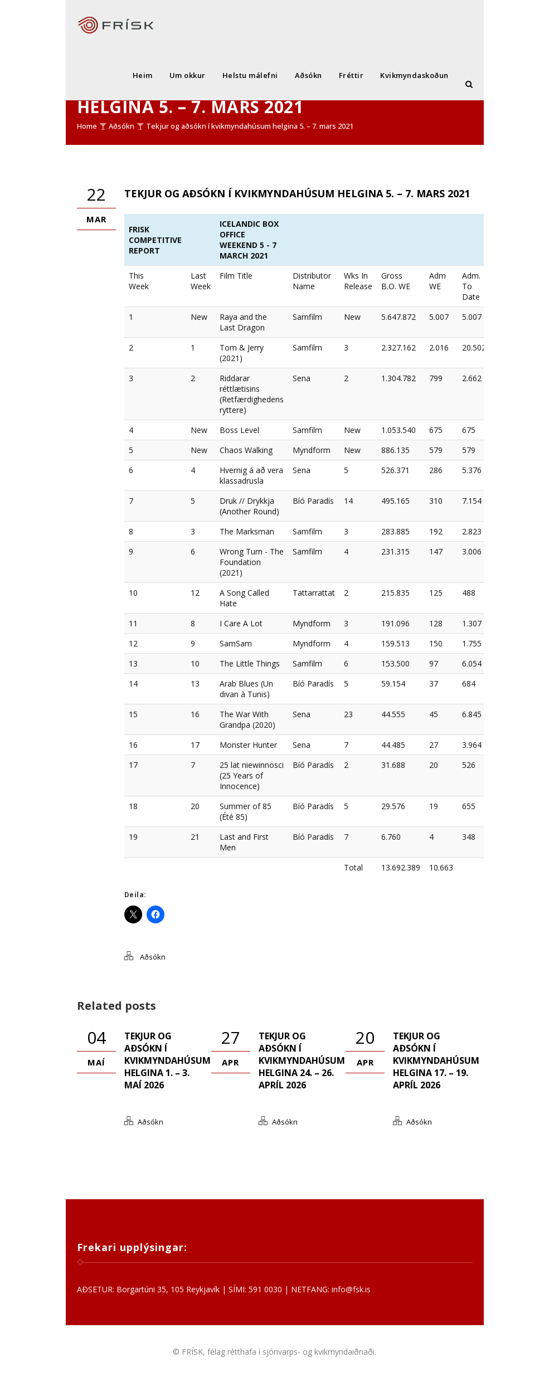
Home (87, 126)
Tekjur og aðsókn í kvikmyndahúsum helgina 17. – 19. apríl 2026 (436, 1060)
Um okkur (187, 75)
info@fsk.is (351, 1289)
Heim (143, 75)
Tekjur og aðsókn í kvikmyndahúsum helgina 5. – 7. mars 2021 (249, 126)
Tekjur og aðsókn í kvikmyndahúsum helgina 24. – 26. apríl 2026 (302, 1060)
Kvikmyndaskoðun (414, 75)
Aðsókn (308, 75)
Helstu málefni (250, 75)
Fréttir (351, 75)
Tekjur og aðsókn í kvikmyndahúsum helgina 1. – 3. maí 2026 (167, 1060)
